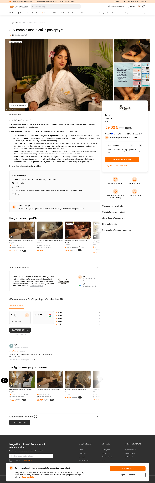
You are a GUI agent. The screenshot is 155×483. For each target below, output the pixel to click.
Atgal (12, 23)
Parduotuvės (106, 453)
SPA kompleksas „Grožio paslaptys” (34, 23)
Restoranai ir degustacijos (101, 13)
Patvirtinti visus (128, 468)
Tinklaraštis (82, 453)
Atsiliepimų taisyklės (20, 334)
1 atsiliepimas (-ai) (21, 35)
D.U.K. (123, 1)
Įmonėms (116, 1)
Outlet (63, 13)
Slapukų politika (28, 477)
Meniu (12, 13)
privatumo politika (27, 460)
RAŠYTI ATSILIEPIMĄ (20, 330)
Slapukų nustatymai (127, 475)
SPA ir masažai (85, 13)
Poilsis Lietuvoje (73, 13)
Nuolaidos (46, 13)
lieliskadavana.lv (130, 453)
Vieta (35, 13)
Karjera (81, 450)
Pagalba (143, 1)
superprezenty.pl (130, 450)
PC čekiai (56, 13)
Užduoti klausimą (19, 422)
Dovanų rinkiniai (117, 13)
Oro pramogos (129, 13)
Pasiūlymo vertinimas (16, 305)
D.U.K (103, 460)
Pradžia (18, 23)
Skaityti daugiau (36, 286)
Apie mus (82, 457)
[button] (100, 230)
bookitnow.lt (129, 457)
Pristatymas (106, 450)
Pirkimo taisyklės (107, 457)
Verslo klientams (84, 460)
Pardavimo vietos (133, 1)
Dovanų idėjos (24, 13)
